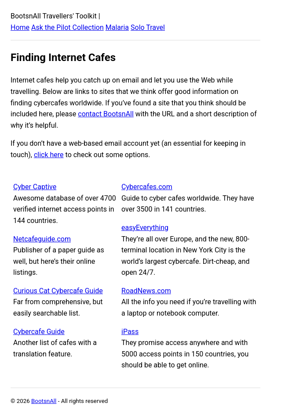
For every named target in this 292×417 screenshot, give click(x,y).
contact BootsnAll (106, 114)
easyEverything (144, 227)
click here (49, 155)
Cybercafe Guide (39, 331)
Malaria (117, 27)
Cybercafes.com (146, 187)
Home (20, 27)
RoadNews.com (146, 291)
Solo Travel (148, 27)
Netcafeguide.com (42, 239)
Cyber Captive (34, 187)
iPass (130, 331)
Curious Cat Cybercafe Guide (58, 291)
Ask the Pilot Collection (67, 27)
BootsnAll (43, 401)
